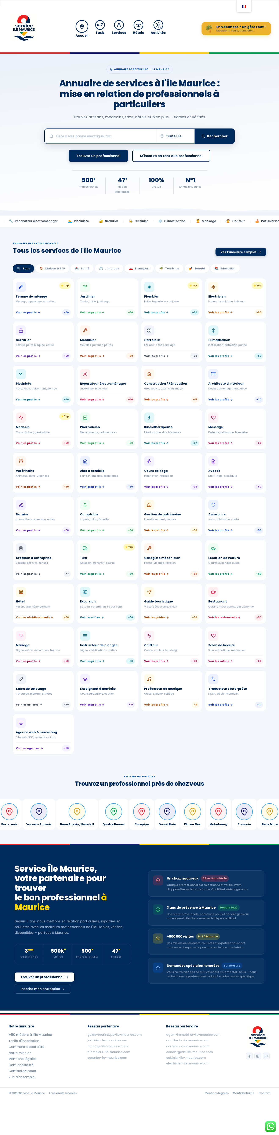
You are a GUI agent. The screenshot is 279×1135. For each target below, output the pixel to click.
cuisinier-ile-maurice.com (185, 1081)
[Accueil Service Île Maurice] (24, 28)
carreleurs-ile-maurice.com (187, 1069)
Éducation (225, 268)
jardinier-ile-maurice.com (107, 1064)
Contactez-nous (22, 1094)
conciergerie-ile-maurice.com (189, 1075)
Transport (139, 268)
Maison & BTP (52, 268)
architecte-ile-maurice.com (187, 1064)
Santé (82, 268)
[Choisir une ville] (178, 136)
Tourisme (169, 268)
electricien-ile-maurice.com (187, 1087)
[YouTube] (267, 1080)
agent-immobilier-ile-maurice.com (193, 1058)
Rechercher (214, 136)
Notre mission (20, 1076)
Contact (264, 1116)
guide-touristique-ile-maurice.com (114, 1058)
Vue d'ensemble (21, 1100)
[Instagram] (257, 1080)
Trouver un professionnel (44, 1004)
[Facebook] (248, 1080)
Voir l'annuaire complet (241, 252)
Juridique (109, 268)
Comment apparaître (26, 1070)
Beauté (197, 268)
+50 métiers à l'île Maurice (30, 1058)
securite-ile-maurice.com (107, 1081)
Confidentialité (20, 1088)
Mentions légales (22, 1082)
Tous (23, 268)
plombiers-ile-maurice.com (108, 1075)
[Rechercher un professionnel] (104, 136)
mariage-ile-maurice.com (107, 1069)
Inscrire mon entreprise (43, 1015)
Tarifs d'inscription (23, 1064)
